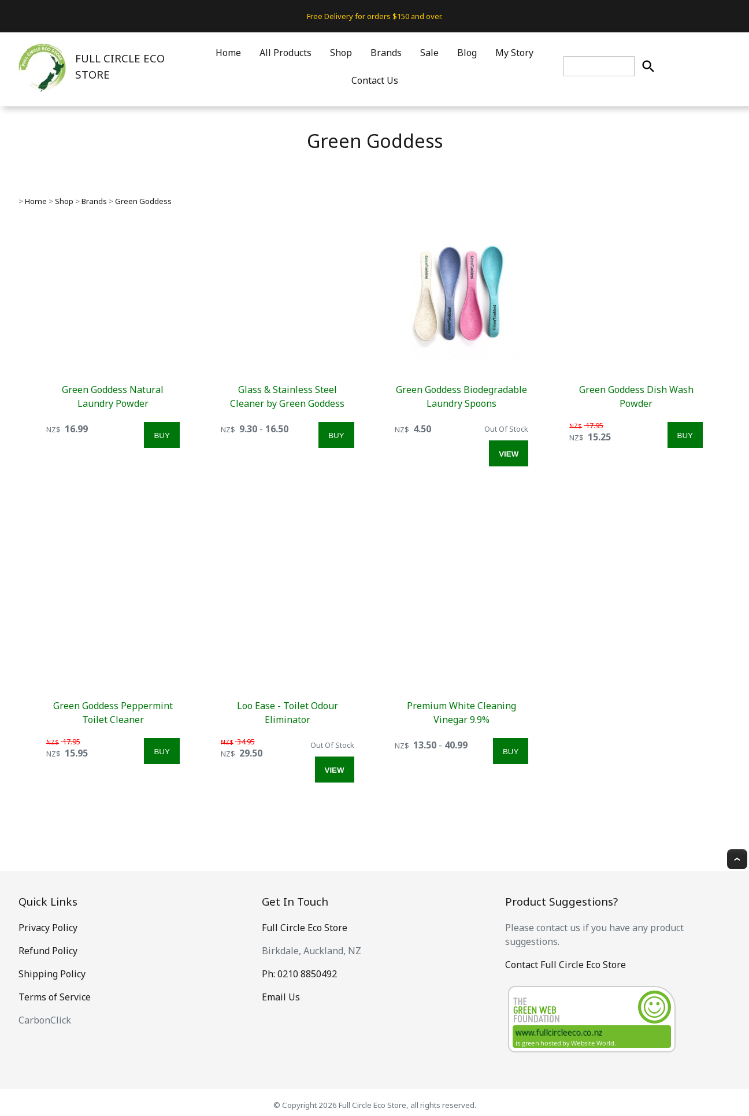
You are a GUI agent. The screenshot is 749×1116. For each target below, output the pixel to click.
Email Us (281, 997)
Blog (467, 52)
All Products (285, 52)
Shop (341, 52)
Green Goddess (143, 201)
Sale (429, 52)
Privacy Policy (47, 927)
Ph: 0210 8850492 (299, 973)
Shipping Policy (52, 973)
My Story (514, 52)
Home (228, 52)
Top (737, 859)
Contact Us (374, 80)
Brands (386, 52)
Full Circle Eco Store (304, 927)
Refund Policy (47, 950)
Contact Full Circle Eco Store (565, 964)
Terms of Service (54, 997)
